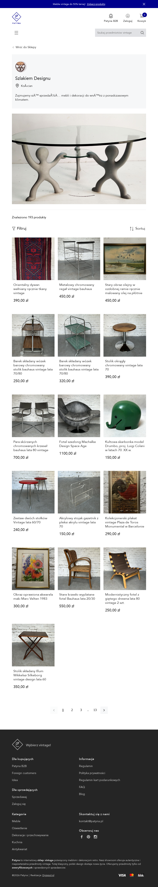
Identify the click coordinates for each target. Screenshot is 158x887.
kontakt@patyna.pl (91, 821)
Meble (16, 821)
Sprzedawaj (19, 797)
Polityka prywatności (92, 773)
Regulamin (86, 766)
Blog (82, 794)
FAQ (82, 787)
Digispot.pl (48, 875)
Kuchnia (17, 842)
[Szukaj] (142, 33)
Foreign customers (24, 773)
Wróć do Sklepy (26, 47)
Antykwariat (19, 849)
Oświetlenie (19, 828)
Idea (15, 780)
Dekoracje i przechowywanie (30, 835)
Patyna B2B (19, 766)
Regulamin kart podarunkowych (99, 780)
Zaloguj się (19, 804)
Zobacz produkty (96, 4)
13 (95, 710)
